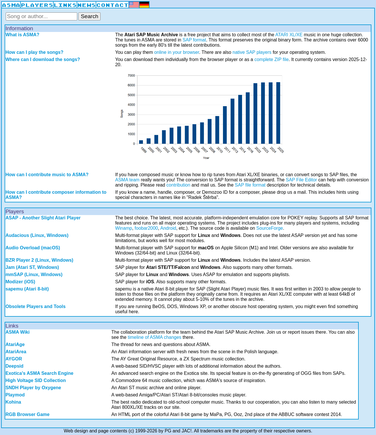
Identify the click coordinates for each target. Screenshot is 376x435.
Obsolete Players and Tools (35, 306)
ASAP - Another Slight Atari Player (43, 217)
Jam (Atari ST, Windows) (32, 267)
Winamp (123, 228)
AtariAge (15, 344)
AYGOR (13, 358)
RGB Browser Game (27, 414)
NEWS (86, 5)
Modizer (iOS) (20, 281)
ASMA (11, 5)
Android (168, 228)
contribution (178, 185)
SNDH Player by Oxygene (33, 387)
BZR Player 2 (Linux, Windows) (39, 260)
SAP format (194, 39)
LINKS (65, 5)
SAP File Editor (301, 179)
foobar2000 (146, 228)
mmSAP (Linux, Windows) (34, 274)
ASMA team (127, 179)
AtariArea (15, 351)
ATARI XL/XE (289, 34)
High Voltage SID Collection (35, 380)
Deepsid (14, 366)
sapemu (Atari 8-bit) (27, 288)
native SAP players (252, 52)
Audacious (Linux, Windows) (37, 235)
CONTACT (112, 5)
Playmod (15, 394)
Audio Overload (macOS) (32, 247)
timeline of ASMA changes (154, 337)
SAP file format (250, 185)
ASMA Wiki (17, 332)
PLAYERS (37, 5)
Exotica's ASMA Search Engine (39, 373)
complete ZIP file (271, 59)
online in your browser (176, 52)
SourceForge (269, 228)
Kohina (13, 402)
